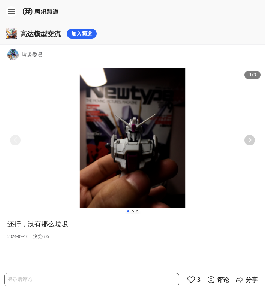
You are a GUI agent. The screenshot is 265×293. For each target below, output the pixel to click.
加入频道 (81, 33)
